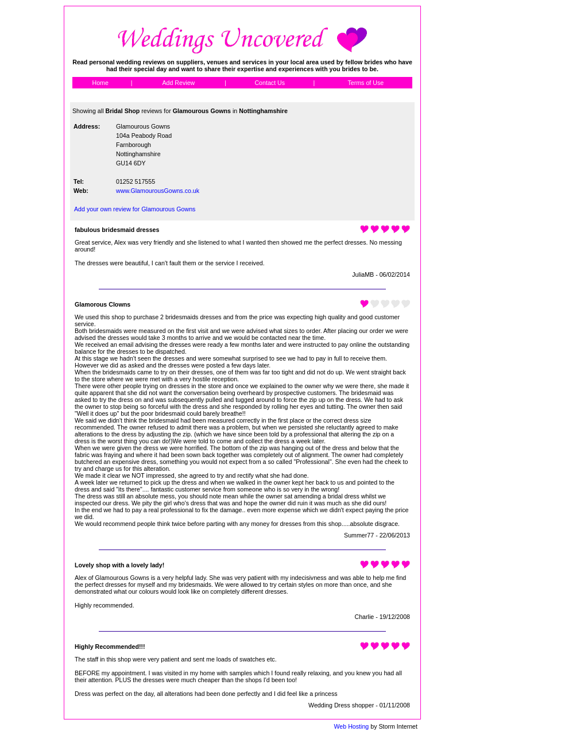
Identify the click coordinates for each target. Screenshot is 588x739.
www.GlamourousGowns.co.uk (157, 190)
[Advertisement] (473, 178)
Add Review (178, 82)
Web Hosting (351, 726)
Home (100, 82)
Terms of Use (365, 82)
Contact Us (269, 82)
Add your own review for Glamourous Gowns (134, 209)
